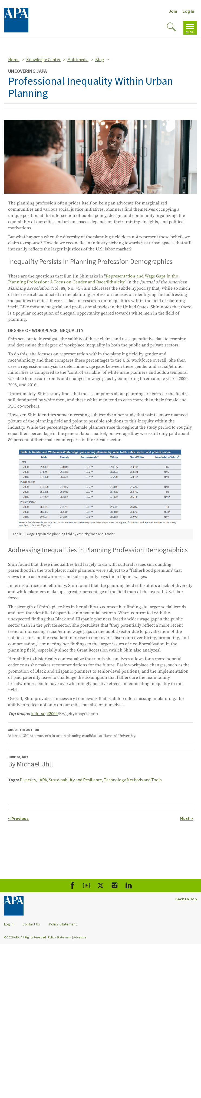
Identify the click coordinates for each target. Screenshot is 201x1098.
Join (173, 11)
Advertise (79, 937)
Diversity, (29, 779)
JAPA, (43, 779)
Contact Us (31, 924)
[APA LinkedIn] (128, 885)
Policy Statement (63, 924)
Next (186, 818)
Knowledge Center (43, 59)
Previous (18, 818)
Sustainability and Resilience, (76, 779)
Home (13, 59)
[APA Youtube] (86, 885)
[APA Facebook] (72, 885)
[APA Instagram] (114, 885)
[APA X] (100, 885)
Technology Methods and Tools (133, 779)
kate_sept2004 (44, 713)
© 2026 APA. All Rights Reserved (25, 937)
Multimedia (77, 59)
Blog (99, 59)
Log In (188, 11)
